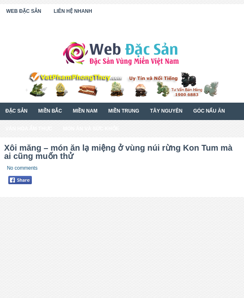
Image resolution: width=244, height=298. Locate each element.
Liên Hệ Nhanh (73, 11)
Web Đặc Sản (23, 11)
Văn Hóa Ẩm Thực (28, 129)
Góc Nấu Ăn (209, 111)
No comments (22, 168)
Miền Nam (85, 111)
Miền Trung (123, 111)
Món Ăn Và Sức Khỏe (91, 129)
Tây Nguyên (166, 111)
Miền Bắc (50, 111)
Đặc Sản (16, 111)
